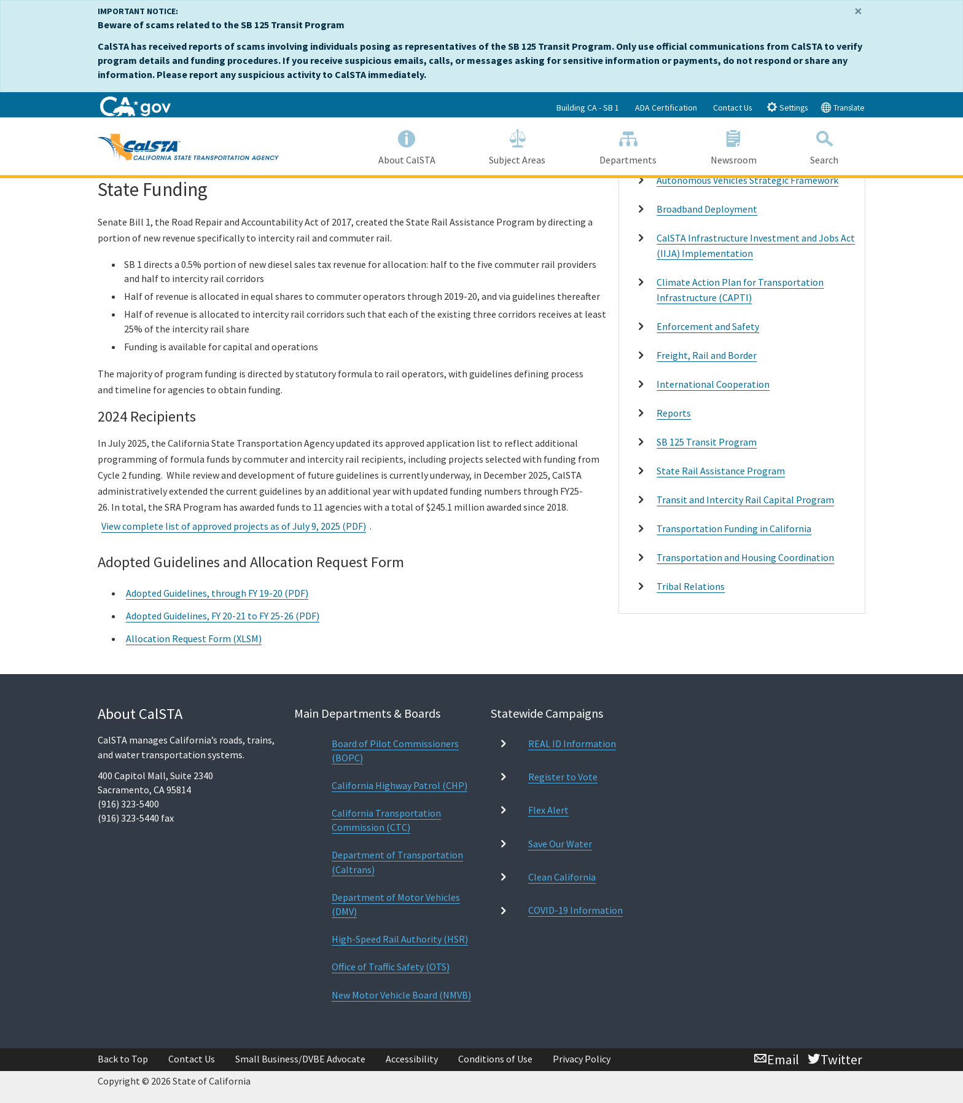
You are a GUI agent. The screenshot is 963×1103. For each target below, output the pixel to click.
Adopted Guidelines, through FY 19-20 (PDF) (217, 593)
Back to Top (123, 1059)
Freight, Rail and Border (707, 355)
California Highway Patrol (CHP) (399, 785)
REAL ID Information (572, 743)
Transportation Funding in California (734, 528)
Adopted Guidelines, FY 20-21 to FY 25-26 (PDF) (222, 616)
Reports (674, 413)
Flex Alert (548, 810)
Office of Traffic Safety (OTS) (391, 966)
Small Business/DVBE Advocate (300, 1059)
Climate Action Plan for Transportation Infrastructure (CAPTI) (740, 290)
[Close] (858, 11)
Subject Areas (517, 145)
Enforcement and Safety (708, 326)
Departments (628, 145)
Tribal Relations (691, 586)
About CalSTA (406, 145)
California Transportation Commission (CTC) (386, 820)
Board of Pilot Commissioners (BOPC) (395, 750)
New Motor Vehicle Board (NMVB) (401, 995)
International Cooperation (713, 384)
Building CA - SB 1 (587, 107)
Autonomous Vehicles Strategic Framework (747, 180)
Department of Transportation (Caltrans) (397, 862)
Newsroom (734, 145)
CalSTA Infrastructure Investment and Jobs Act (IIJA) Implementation (756, 245)
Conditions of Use (495, 1059)
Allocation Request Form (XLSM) (194, 638)
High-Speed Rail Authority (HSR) (400, 939)
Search (824, 145)
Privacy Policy (581, 1059)
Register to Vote (563, 777)
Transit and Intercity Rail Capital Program (745, 499)
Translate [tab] (843, 107)
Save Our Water (560, 844)
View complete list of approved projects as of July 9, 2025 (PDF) (233, 526)
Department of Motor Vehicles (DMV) (396, 904)
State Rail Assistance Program (721, 471)
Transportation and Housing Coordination (745, 557)
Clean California (562, 877)
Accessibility (412, 1059)
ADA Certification (666, 107)
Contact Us (732, 107)
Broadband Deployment (707, 209)
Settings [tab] (787, 107)
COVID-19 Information (575, 910)
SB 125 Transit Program (707, 442)
